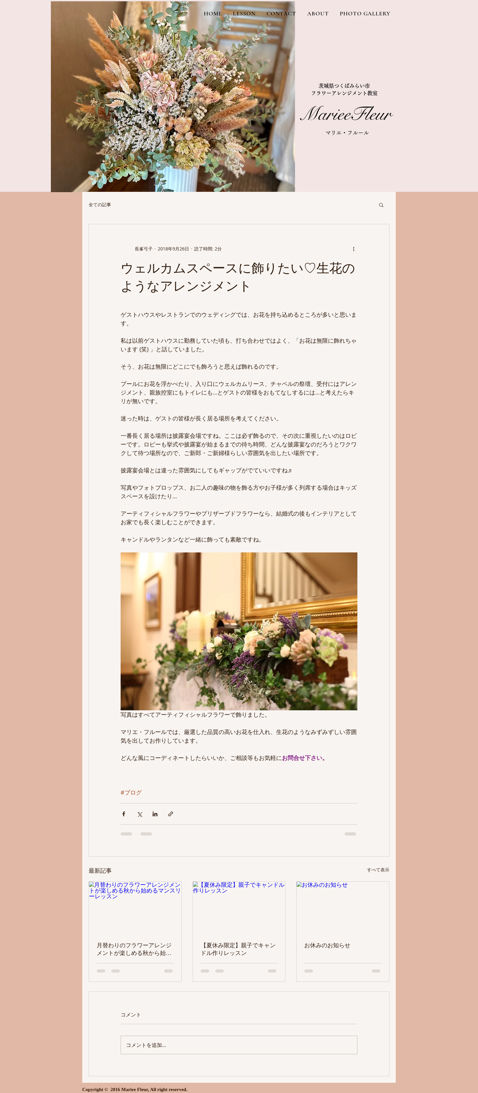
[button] (381, 204)
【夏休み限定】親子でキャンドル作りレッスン (238, 949)
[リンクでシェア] (171, 814)
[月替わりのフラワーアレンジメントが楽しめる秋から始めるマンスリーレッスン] (135, 908)
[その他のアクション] (353, 248)
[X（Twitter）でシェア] (139, 814)
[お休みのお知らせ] (343, 908)
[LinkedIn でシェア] (155, 814)
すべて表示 (378, 870)
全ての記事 (100, 204)
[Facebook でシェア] (124, 814)
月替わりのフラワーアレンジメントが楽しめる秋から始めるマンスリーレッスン (134, 949)
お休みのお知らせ (327, 945)
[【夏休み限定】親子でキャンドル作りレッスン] (239, 908)
